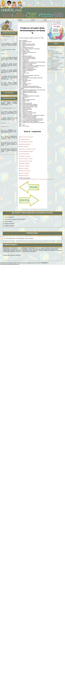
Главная (51, 50)
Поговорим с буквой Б (25, 156)
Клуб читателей (54, 56)
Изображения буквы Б (25, 144)
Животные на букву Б (25, 170)
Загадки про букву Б (25, 139)
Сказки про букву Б (24, 153)
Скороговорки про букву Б (26, 141)
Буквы (52, 54)
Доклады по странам (55, 60)
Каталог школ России (55, 64)
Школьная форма (54, 65)
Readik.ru (45, 263)
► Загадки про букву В (8, 223)
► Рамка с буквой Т (8, 221)
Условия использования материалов (10, 264)
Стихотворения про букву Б (26, 151)
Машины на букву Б (25, 163)
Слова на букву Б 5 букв (26, 161)
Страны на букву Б (24, 173)
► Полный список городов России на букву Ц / (14, 219)
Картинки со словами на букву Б (28, 149)
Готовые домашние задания (57, 69)
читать (13, 36)
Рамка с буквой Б (24, 146)
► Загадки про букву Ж (9, 225)
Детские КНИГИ (54, 61)
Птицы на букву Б (24, 168)
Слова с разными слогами (56, 53)
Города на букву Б (24, 175)
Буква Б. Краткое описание (26, 137)
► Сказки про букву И (8, 217)
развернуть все (53, 47)
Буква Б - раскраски (25, 166)
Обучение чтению (55, 51)
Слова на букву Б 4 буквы (26, 158)
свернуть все (59, 47)
